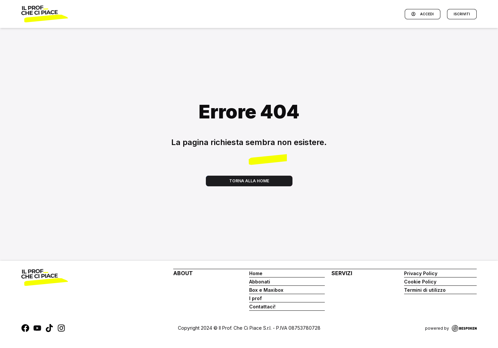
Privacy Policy (420, 273)
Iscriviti (462, 14)
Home (255, 273)
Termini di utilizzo (425, 290)
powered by (451, 328)
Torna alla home (249, 180)
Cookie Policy (420, 281)
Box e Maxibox (266, 290)
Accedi (422, 14)
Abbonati (259, 281)
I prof (255, 298)
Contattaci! (262, 306)
